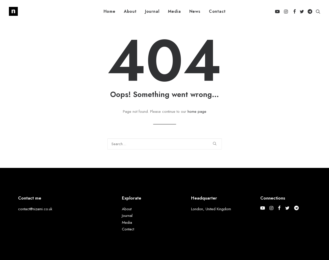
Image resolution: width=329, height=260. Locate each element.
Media (174, 11)
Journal (152, 11)
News (195, 11)
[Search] (164, 144)
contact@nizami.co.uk (35, 209)
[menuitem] (109, 11)
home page (197, 111)
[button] (278, 11)
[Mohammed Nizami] (13, 11)
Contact (217, 11)
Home (110, 11)
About (130, 11)
